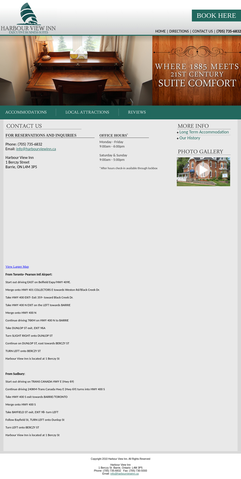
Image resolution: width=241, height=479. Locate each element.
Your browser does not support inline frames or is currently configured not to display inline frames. (120, 112)
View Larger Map (17, 266)
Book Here (216, 15)
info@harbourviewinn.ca (36, 149)
